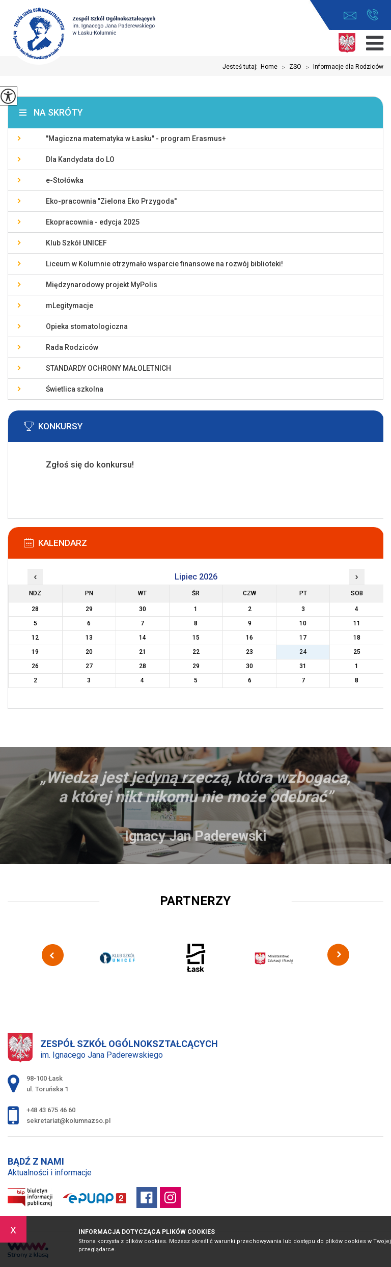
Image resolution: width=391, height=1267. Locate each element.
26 (35, 666)
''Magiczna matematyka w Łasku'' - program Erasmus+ (136, 138)
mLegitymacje (69, 305)
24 (302, 651)
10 (302, 623)
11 (356, 623)
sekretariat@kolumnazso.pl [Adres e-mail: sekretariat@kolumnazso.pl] (68, 1120)
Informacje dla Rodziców (342, 67)
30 (249, 666)
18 (356, 637)
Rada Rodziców (72, 347)
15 (196, 637)
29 (196, 666)
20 (89, 651)
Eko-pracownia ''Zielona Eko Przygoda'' (111, 201)
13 (89, 637)
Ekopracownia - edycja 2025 (92, 222)
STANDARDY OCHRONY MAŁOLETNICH (108, 368)
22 (196, 651)
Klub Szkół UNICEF (76, 243)
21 (142, 651)
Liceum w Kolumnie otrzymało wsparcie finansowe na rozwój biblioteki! (164, 264)
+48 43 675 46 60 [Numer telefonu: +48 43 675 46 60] (50, 1110)
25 (356, 651)
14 (142, 637)
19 (35, 651)
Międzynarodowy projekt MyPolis (101, 285)
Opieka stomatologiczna (87, 326)
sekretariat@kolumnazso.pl (350, 15)
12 (35, 637)
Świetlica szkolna (74, 389)
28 (142, 666)
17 (302, 637)
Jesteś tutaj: (241, 67)
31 (302, 666)
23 (249, 651)
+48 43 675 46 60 (372, 14)
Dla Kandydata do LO (80, 159)
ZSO (289, 67)
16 (249, 637)
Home (269, 67)
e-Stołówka (64, 180)
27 (89, 666)
